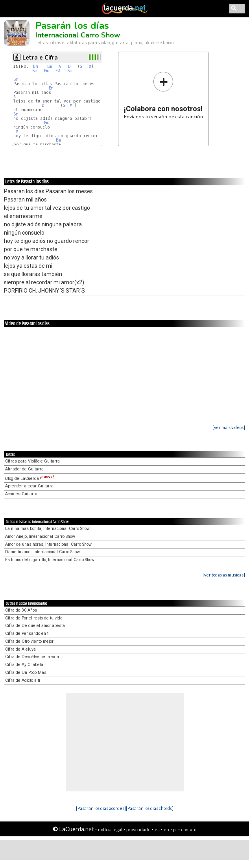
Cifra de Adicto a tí (22, 680)
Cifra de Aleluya (20, 649)
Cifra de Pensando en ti (27, 633)
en (166, 829)
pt (175, 829)
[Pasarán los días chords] (149, 808)
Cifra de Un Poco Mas (25, 672)
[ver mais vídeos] (228, 427)
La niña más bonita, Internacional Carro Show (47, 528)
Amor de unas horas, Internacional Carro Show (48, 544)
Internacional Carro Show (77, 35)
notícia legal (110, 829)
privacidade (138, 829)
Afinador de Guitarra (24, 469)
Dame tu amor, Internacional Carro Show (42, 551)
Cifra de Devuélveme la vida (32, 656)
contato (188, 829)
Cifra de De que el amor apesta (35, 625)
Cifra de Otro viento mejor (29, 641)
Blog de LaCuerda (29, 478)
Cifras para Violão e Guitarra (32, 461)
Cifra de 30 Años (21, 610)
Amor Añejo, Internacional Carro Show (40, 536)
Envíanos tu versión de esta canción (163, 95)
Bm (35, 66)
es (157, 829)
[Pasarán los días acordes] (101, 808)
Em (49, 66)
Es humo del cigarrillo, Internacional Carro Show (49, 559)
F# (89, 66)
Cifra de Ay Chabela (24, 664)
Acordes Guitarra (21, 493)
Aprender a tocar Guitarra (29, 486)
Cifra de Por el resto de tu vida (34, 618)
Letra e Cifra (40, 58)
